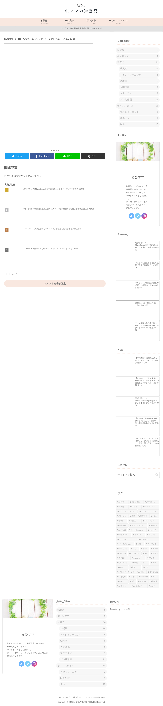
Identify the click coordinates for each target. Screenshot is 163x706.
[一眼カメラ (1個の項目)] (123, 535)
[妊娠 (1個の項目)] (135, 567)
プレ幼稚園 (139, 100)
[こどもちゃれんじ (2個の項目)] (137, 530)
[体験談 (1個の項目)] (154, 553)
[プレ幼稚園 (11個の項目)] (136, 502)
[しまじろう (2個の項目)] (152, 530)
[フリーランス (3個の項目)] (150, 521)
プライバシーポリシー (95, 697)
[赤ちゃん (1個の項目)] (122, 581)
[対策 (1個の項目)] (139, 544)
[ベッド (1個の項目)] (154, 577)
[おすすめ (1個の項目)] (138, 535)
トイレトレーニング (139, 75)
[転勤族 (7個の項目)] (122, 507)
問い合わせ (78, 697)
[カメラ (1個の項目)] (154, 549)
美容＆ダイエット (139, 112)
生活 (139, 124)
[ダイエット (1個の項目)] (123, 563)
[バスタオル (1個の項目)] (139, 586)
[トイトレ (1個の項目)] (121, 553)
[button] (156, 474)
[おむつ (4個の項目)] (154, 516)
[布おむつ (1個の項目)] (121, 577)
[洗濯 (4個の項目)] (132, 516)
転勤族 (137, 50)
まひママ (137, 177)
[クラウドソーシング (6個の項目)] (126, 511)
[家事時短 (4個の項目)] (143, 516)
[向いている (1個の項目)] (152, 544)
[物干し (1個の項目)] (144, 549)
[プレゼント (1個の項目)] (134, 553)
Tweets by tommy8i (120, 609)
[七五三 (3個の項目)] (134, 521)
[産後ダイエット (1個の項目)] (140, 563)
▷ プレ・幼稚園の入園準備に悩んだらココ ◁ (81, 28)
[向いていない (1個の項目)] (148, 539)
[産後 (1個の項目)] (154, 563)
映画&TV (139, 118)
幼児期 (139, 69)
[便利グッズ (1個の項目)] (152, 572)
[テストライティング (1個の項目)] (126, 572)
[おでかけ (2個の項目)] (121, 530)
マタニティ (139, 93)
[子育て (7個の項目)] (135, 507)
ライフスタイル (137, 106)
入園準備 (139, 87)
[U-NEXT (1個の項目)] (123, 558)
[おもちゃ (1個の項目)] (143, 581)
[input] (138, 475)
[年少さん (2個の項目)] (153, 525)
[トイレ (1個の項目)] (133, 577)
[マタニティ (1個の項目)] (150, 567)
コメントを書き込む (55, 283)
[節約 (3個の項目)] (121, 521)
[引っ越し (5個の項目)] (122, 516)
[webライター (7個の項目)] (150, 507)
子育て (137, 62)
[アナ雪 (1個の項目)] (152, 558)
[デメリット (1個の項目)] (122, 549)
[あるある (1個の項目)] (123, 586)
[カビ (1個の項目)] (153, 586)
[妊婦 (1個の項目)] (122, 567)
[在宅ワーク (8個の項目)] (151, 502)
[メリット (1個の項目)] (152, 535)
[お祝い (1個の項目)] (141, 572)
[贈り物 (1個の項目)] (154, 581)
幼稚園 (139, 81)
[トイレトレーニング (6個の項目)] (148, 511)
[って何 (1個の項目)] (134, 549)
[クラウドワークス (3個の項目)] (137, 525)
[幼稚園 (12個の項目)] (122, 502)
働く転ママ (137, 56)
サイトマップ (64, 697)
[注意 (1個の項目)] (145, 553)
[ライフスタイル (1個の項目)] (125, 544)
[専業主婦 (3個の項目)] (122, 525)
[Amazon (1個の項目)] (138, 558)
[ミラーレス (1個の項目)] (126, 539)
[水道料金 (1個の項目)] (143, 577)
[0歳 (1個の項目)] (132, 581)
